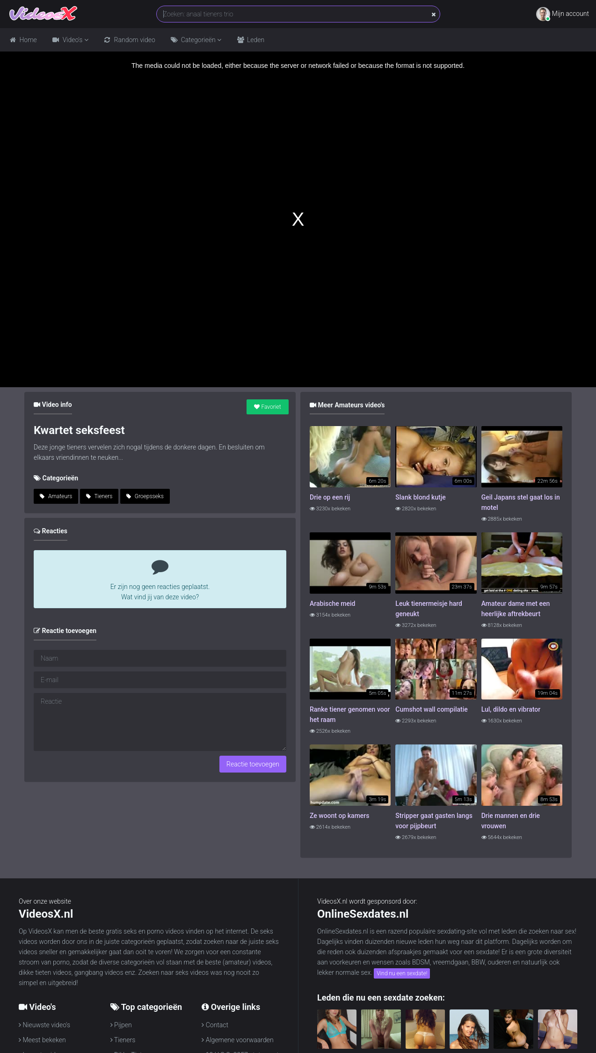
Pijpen (121, 1025)
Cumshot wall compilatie (431, 709)
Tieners (99, 496)
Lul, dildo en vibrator (510, 709)
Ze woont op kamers (339, 815)
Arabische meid (332, 603)
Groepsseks (145, 496)
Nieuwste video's (44, 1025)
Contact (215, 1025)
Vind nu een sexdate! (402, 973)
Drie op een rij (330, 497)
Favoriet (267, 407)
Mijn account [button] (562, 14)
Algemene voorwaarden (237, 1040)
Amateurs (56, 496)
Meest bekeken (42, 1040)
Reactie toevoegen (252, 764)
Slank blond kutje (420, 497)
